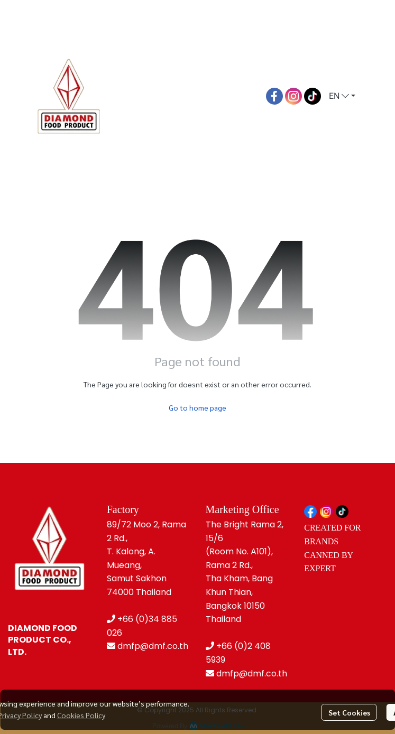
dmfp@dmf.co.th (152, 646)
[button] (342, 96)
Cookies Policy (81, 715)
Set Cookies (349, 712)
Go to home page (197, 407)
